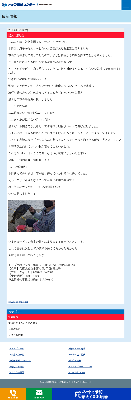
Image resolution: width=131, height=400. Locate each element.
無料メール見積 (77, 348)
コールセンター (77, 372)
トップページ (17, 348)
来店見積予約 (17, 354)
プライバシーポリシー (81, 366)
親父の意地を (16, 35)
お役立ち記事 (15, 335)
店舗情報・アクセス (21, 360)
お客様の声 (14, 329)
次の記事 (23, 301)
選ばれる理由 (17, 366)
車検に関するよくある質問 (22, 323)
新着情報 (13, 317)
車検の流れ (75, 360)
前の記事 (13, 301)
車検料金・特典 (77, 354)
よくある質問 (17, 372)
